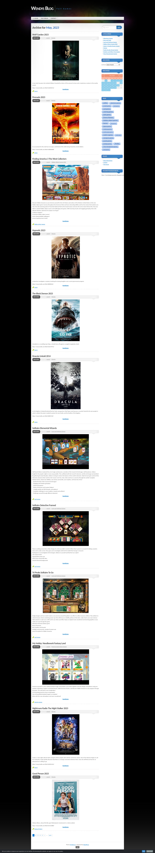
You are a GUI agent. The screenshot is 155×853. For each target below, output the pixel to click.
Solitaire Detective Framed (44, 505)
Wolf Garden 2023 (40, 34)
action (36, 152)
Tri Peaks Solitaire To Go (42, 572)
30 (106, 90)
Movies (53, 38)
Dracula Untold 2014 (41, 356)
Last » (50, 835)
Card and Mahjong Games (58, 431)
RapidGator (66, 89)
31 (109, 90)
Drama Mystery (38, 829)
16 (106, 85)
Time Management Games (110, 53)
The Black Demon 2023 (42, 293)
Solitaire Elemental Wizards (44, 428)
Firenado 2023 (38, 97)
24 (109, 87)
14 (121, 83)
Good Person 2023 (40, 773)
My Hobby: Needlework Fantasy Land (49, 643)
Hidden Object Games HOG (59, 162)
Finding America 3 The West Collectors (49, 158)
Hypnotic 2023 (38, 230)
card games (37, 499)
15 (103, 85)
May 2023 (112, 75)
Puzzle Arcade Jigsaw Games (59, 646)
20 (118, 85)
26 (115, 87)
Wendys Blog (42, 8)
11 (112, 83)
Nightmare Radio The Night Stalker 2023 (50, 708)
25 (112, 87)
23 (106, 87)
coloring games (38, 702)
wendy (48, 38)
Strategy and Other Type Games (111, 52)
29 (103, 90)
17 (109, 85)
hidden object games (39, 224)
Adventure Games (108, 38)
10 (109, 83)
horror (36, 91)
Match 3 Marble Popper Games (111, 46)
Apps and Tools (107, 40)
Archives (104, 64)
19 (115, 85)
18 (112, 85)
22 (103, 87)
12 (115, 83)
